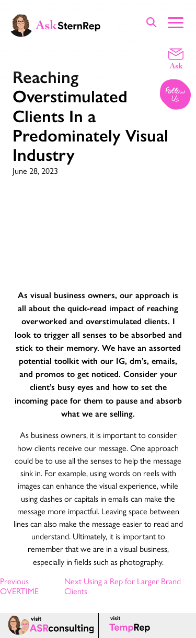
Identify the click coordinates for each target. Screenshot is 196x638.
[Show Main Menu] (176, 21)
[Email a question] (176, 58)
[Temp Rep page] (131, 625)
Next (122, 586)
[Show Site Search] (151, 22)
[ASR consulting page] (49, 625)
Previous (19, 586)
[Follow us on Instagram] (176, 95)
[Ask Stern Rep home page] (54, 24)
